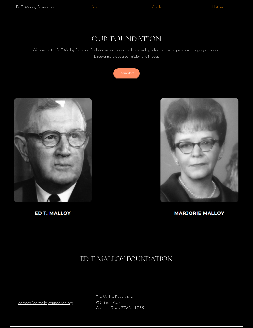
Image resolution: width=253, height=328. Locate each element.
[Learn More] (126, 73)
